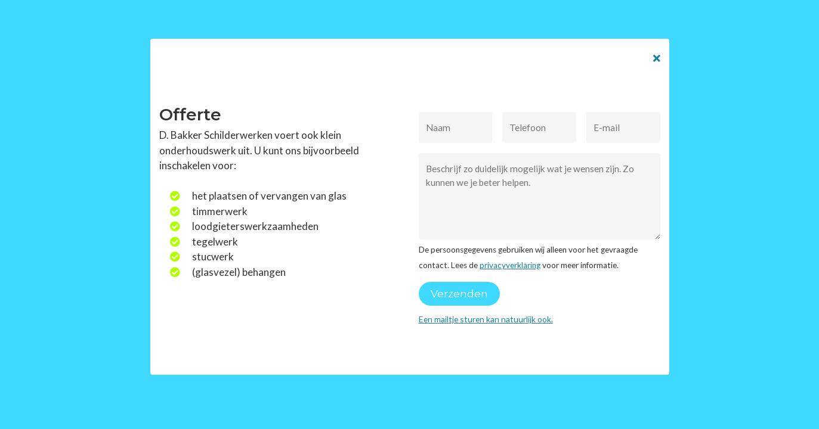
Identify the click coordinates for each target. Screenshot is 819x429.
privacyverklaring (510, 265)
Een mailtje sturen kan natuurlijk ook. (486, 319)
